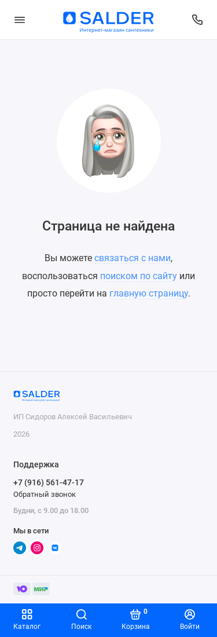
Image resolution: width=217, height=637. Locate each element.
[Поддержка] (198, 19)
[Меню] (19, 19)
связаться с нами (132, 257)
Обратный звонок (44, 494)
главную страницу (148, 293)
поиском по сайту (138, 275)
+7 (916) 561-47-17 (48, 482)
